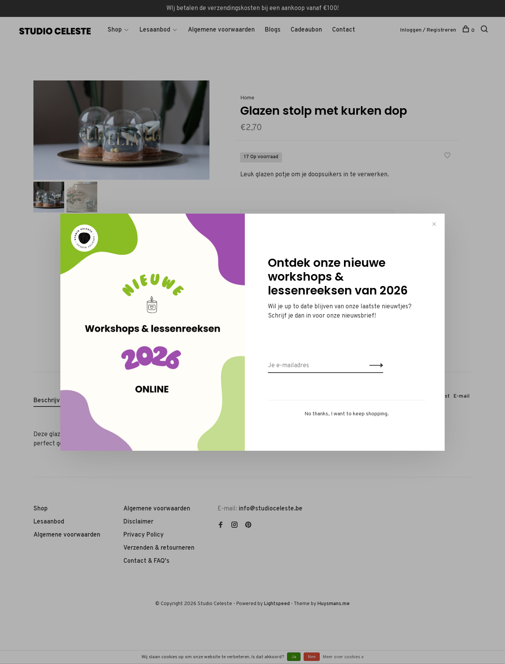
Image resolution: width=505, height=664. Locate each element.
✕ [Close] (434, 224)
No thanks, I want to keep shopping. (346, 414)
